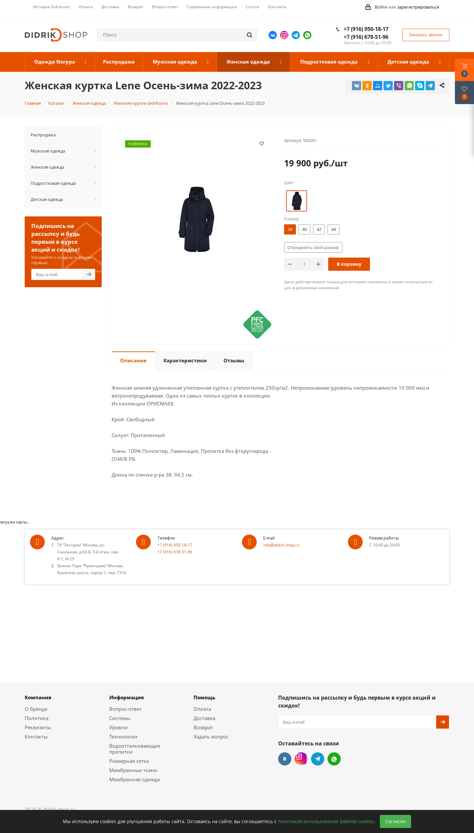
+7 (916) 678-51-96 (366, 37)
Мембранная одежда (134, 779)
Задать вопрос (211, 736)
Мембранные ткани (133, 770)
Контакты (36, 736)
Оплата (202, 709)
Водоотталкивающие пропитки (134, 748)
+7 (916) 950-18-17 (366, 29)
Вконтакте (273, 35)
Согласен (395, 821)
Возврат (203, 727)
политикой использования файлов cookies (326, 821)
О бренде (36, 709)
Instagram (284, 35)
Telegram (296, 35)
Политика (36, 718)
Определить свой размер (313, 247)
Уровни (118, 727)
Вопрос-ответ (125, 709)
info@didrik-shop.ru (281, 545)
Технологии (123, 736)
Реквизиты (38, 727)
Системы (119, 718)
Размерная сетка (129, 761)
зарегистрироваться (418, 7)
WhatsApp (307, 35)
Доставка (204, 718)
